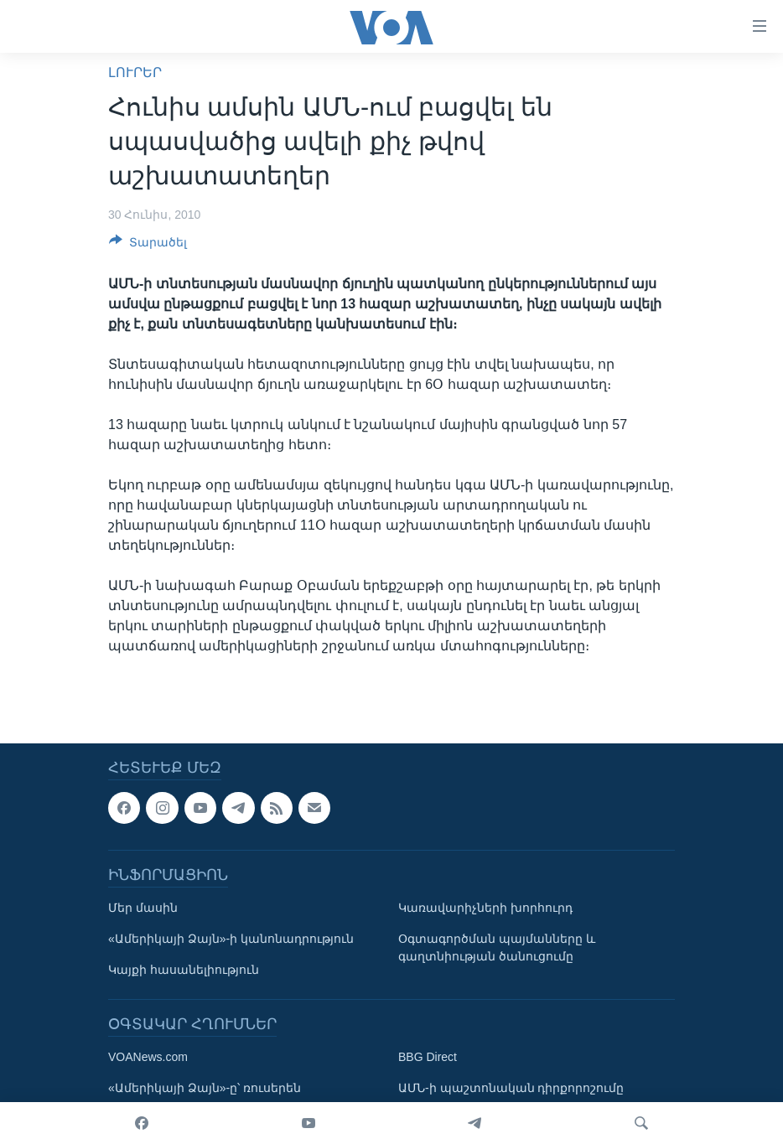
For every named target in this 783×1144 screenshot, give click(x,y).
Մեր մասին (143, 907)
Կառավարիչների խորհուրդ (485, 907)
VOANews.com (148, 1057)
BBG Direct (427, 1057)
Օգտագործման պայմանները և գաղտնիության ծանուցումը (496, 947)
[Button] (148, 245)
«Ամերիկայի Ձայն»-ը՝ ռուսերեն (204, 1088)
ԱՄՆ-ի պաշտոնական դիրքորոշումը (511, 1088)
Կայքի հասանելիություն (183, 969)
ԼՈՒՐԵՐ (135, 72)
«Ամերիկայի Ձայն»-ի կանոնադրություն (231, 938)
